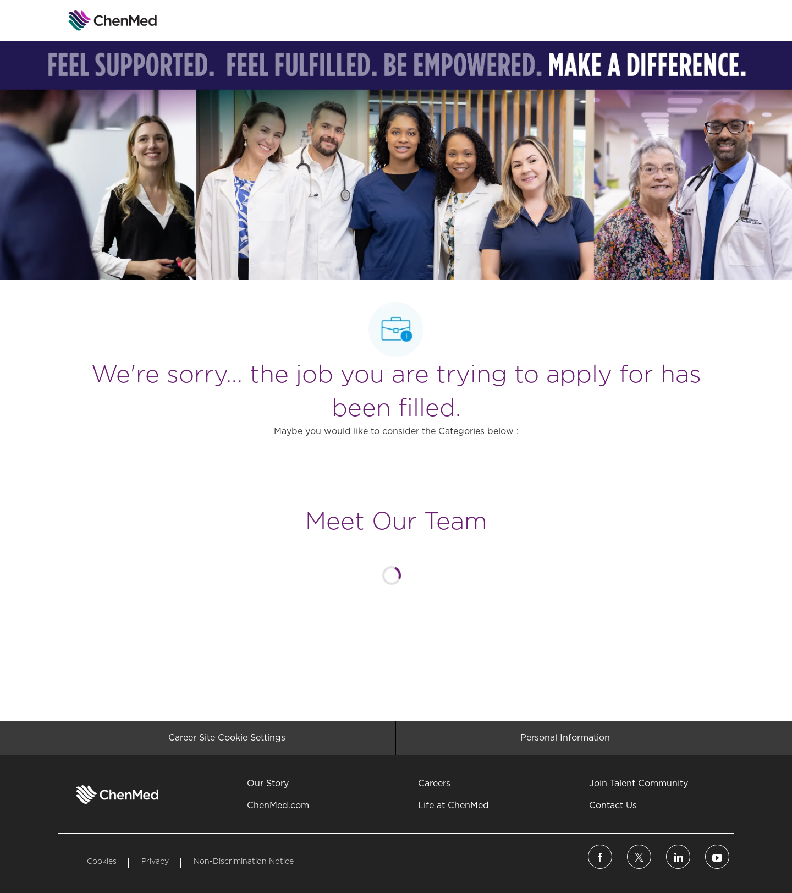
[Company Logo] (85, 20)
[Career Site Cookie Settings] (226, 738)
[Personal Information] (565, 738)
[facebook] (600, 857)
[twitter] (639, 857)
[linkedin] (678, 857)
